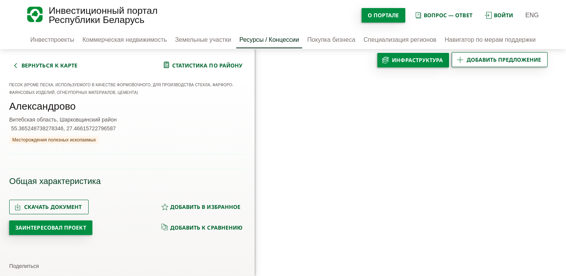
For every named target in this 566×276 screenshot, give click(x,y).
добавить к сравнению (202, 227)
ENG (532, 15)
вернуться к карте (49, 65)
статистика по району (207, 65)
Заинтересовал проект (50, 227)
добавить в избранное (201, 206)
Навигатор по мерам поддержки (489, 39)
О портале (383, 15)
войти (499, 15)
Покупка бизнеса (331, 39)
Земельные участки (203, 39)
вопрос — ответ (443, 15)
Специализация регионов (400, 39)
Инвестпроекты (52, 39)
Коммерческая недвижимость (124, 39)
